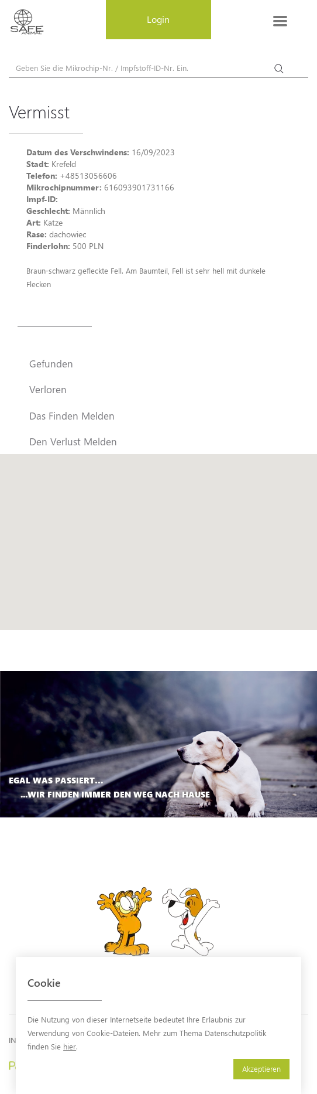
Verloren (48, 389)
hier (69, 1046)
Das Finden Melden (72, 415)
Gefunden (51, 363)
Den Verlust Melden (73, 441)
